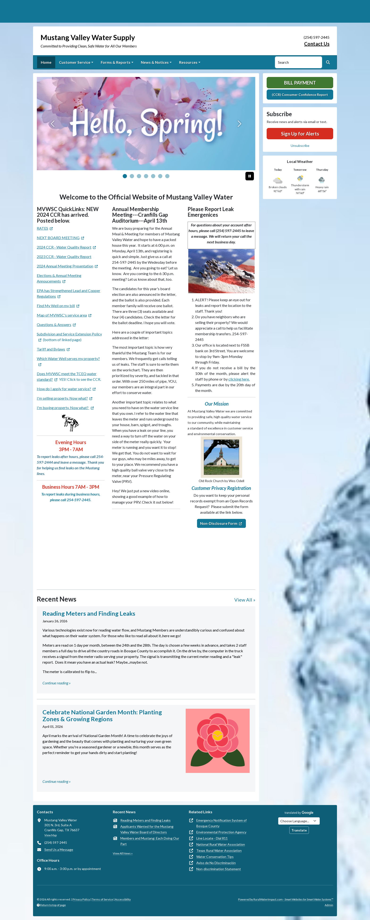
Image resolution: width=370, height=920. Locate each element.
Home (46, 62)
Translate (299, 830)
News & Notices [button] (155, 62)
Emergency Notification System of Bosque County (221, 823)
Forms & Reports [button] (115, 62)
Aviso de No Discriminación (216, 863)
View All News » (123, 853)
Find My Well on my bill (56, 305)
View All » (244, 599)
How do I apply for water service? (64, 388)
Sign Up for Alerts (300, 133)
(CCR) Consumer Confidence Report (300, 95)
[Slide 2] (139, 176)
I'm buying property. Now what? (63, 407)
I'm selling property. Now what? (62, 398)
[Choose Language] (299, 821)
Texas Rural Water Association (219, 850)
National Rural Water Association (220, 844)
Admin (329, 905)
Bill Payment (300, 82)
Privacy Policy (81, 899)
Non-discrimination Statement (218, 869)
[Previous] (53, 123)
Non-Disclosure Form (218, 523)
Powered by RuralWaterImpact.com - (285, 899)
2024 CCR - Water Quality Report (64, 247)
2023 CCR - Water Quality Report (64, 256)
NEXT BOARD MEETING (58, 237)
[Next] (239, 123)
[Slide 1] (131, 176)
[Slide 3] (146, 176)
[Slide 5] (160, 176)
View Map (50, 835)
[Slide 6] (167, 176)
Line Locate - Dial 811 (212, 838)
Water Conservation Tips (215, 857)
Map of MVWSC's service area (62, 315)
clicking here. (239, 379)
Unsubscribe (300, 146)
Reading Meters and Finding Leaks (145, 820)
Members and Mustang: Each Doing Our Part (149, 841)
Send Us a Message (58, 850)
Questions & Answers (54, 324)
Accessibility (123, 899)
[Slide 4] (153, 176)
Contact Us (316, 44)
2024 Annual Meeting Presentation (65, 266)
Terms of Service (102, 899)
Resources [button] (188, 62)
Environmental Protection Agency (221, 832)
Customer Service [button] (74, 62)
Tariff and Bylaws (51, 349)
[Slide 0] (124, 176)
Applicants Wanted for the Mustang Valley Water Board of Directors (146, 829)
